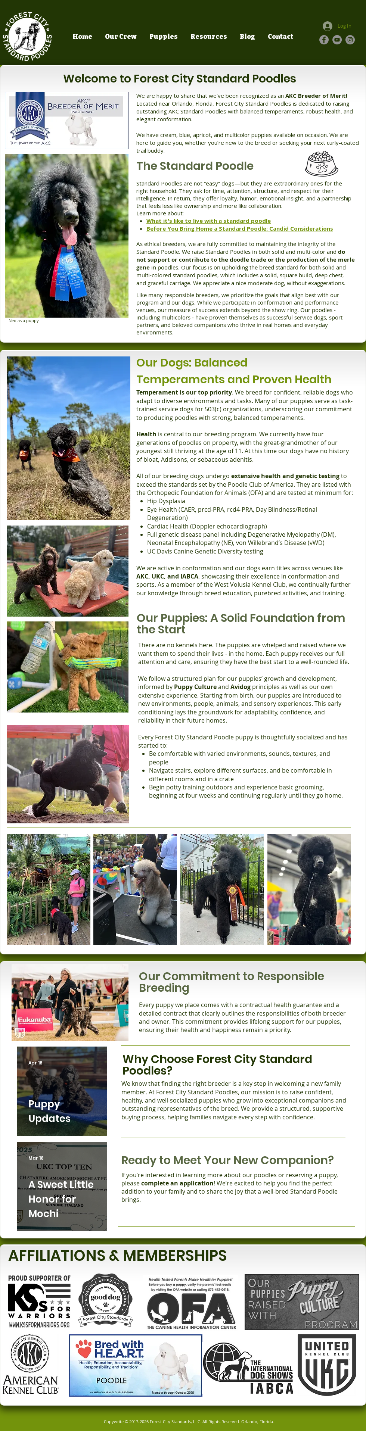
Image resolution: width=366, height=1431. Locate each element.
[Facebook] (324, 39)
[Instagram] (350, 39)
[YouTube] (337, 39)
